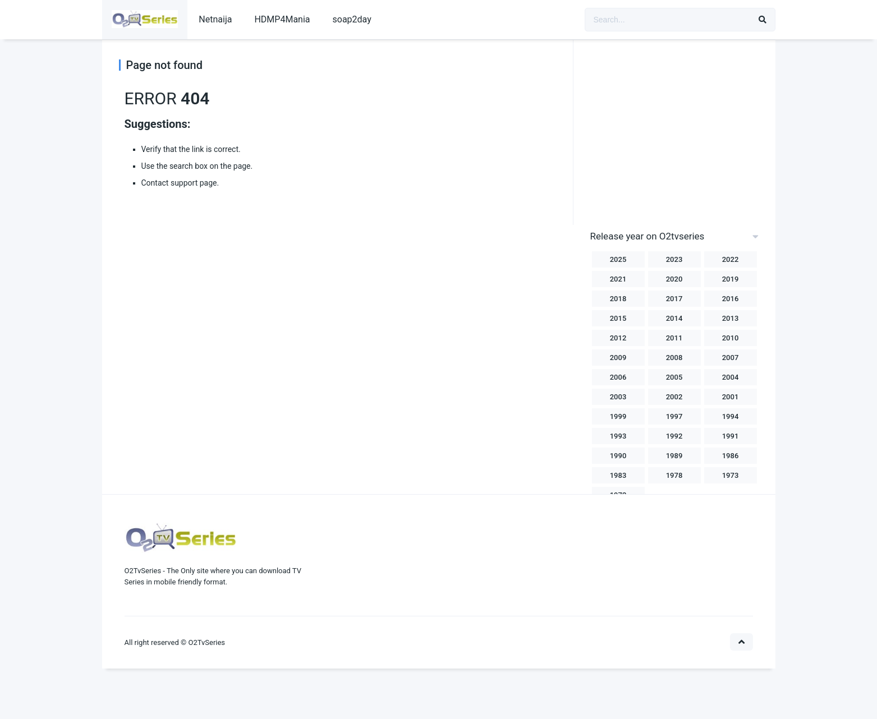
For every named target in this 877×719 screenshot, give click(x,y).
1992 (674, 436)
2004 (730, 377)
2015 (618, 318)
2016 (730, 298)
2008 (674, 357)
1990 (618, 455)
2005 (674, 377)
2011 (674, 338)
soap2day (352, 19)
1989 (674, 455)
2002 (674, 397)
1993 (618, 436)
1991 (730, 436)
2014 (674, 318)
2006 (618, 377)
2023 (674, 259)
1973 (730, 475)
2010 (730, 338)
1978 (674, 475)
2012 (618, 338)
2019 (730, 279)
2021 (618, 279)
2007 (730, 357)
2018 (618, 298)
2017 (674, 298)
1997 (674, 416)
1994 (730, 416)
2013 (730, 318)
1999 (618, 416)
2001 (730, 397)
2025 (618, 259)
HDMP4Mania (282, 19)
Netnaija (215, 19)
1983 (618, 475)
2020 (674, 279)
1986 (730, 455)
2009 (618, 357)
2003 (618, 397)
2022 (730, 259)
